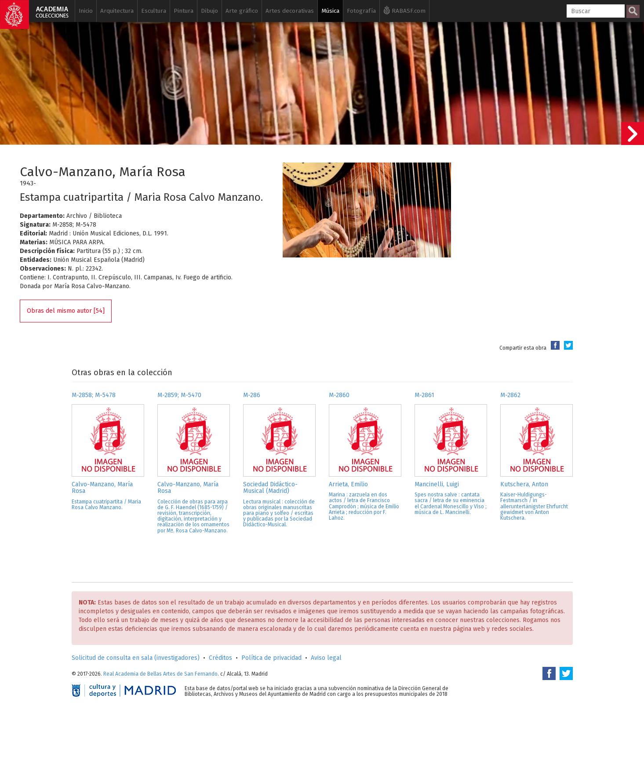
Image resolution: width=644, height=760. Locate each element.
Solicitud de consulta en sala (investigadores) (136, 658)
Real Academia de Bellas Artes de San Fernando (160, 674)
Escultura (153, 10)
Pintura (183, 10)
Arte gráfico (242, 10)
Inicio (86, 10)
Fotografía (361, 10)
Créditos (220, 658)
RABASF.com (404, 10)
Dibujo (209, 10)
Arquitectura (117, 10)
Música (330, 10)
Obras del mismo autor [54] (66, 311)
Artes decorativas (290, 10)
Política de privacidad (271, 658)
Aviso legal (326, 658)
